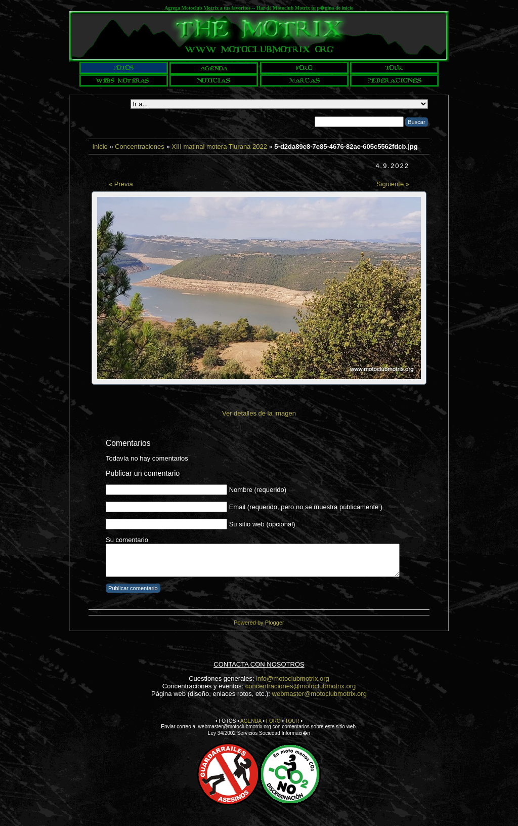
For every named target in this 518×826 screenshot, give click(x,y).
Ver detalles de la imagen (259, 413)
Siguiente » (392, 184)
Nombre (240, 489)
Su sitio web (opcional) (262, 524)
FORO (273, 721)
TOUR (292, 721)
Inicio (99, 146)
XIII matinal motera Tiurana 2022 (219, 146)
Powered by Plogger (259, 623)
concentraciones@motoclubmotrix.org (300, 686)
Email (237, 507)
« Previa (121, 184)
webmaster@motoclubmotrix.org (319, 693)
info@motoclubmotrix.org (292, 678)
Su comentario (127, 540)
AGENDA (251, 721)
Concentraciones (139, 146)
